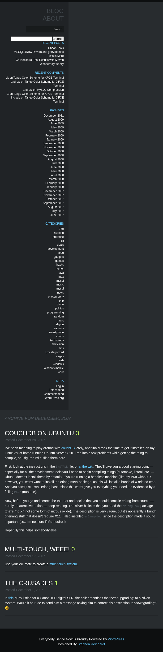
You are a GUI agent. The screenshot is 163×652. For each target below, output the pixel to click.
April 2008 (57, 175)
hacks (60, 264)
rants (60, 320)
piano (60, 304)
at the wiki (86, 466)
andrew (15, 81)
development (55, 248)
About (53, 18)
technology (57, 340)
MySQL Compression (50, 89)
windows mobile (54, 368)
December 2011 (54, 115)
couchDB (68, 448)
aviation (59, 233)
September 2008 (53, 155)
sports (60, 336)
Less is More (56, 56)
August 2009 (56, 119)
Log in (60, 386)
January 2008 (55, 187)
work (61, 372)
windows (58, 364)
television (58, 344)
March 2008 (56, 179)
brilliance (58, 237)
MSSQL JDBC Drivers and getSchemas (39, 52)
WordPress (116, 637)
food (61, 252)
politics (59, 308)
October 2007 (55, 199)
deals (60, 244)
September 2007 (53, 203)
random (59, 316)
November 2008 (54, 147)
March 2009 (56, 131)
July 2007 (58, 211)
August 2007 (56, 207)
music (60, 284)
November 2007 (54, 195)
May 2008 (57, 171)
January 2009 (55, 139)
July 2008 (58, 163)
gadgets (59, 256)
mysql (60, 288)
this (11, 596)
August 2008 (56, 159)
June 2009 (57, 123)
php (61, 300)
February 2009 (54, 135)
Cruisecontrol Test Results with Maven (40, 60)
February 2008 (54, 183)
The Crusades (30, 581)
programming (55, 312)
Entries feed (56, 390)
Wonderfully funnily (52, 64)
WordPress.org (54, 398)
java (61, 272)
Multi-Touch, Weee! (38, 547)
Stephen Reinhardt (91, 642)
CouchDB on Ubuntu (40, 433)
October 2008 (55, 151)
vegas (60, 356)
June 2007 (57, 215)
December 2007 (54, 191)
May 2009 (57, 127)
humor (60, 268)
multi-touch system (63, 562)
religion (59, 324)
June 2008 (57, 167)
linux (61, 276)
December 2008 (54, 143)
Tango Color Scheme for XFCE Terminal (38, 77)
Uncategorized (55, 352)
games (59, 261)
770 (61, 229)
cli (62, 241)
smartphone (56, 332)
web (61, 360)
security (59, 328)
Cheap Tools (56, 48)
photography (56, 296)
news (60, 292)
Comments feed (54, 394)
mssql (60, 280)
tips (61, 348)
